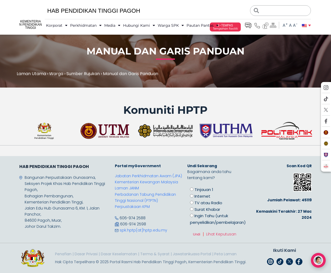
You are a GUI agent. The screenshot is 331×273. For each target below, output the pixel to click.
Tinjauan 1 (203, 189)
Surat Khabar (207, 209)
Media (112, 25)
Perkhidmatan (86, 25)
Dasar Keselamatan (119, 254)
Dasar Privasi (86, 254)
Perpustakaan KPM (132, 206)
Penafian (63, 254)
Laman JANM (127, 188)
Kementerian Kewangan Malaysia (146, 182)
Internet (202, 196)
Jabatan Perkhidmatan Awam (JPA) (148, 176)
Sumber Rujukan (83, 74)
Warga (56, 74)
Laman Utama (31, 74)
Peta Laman (225, 254)
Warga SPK (171, 25)
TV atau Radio (208, 203)
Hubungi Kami (139, 25)
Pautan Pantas (203, 25)
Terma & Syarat (155, 254)
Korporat (56, 25)
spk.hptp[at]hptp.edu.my (143, 230)
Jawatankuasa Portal (192, 254)
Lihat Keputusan (221, 234)
